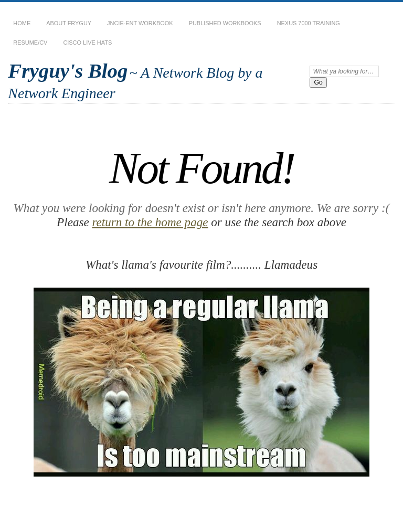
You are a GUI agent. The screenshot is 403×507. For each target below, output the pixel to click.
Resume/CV (30, 42)
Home (21, 23)
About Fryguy (68, 23)
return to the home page (150, 222)
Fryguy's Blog (68, 70)
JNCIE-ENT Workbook (140, 23)
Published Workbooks (225, 23)
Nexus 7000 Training (308, 23)
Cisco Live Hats (87, 42)
